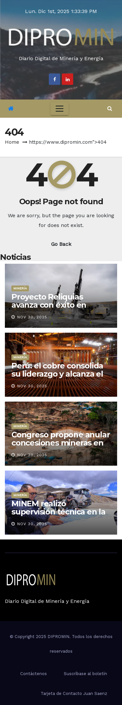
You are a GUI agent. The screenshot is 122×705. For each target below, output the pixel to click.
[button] (109, 108)
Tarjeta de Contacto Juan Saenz (74, 693)
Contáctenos (33, 673)
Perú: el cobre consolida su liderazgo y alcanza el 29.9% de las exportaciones (57, 378)
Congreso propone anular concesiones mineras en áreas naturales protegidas (60, 447)
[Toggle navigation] (59, 108)
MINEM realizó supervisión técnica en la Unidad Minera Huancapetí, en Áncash (58, 516)
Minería (20, 288)
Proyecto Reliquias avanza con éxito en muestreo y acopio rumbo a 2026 (60, 309)
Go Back (61, 244)
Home (12, 142)
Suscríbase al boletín (85, 673)
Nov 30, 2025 (32, 317)
